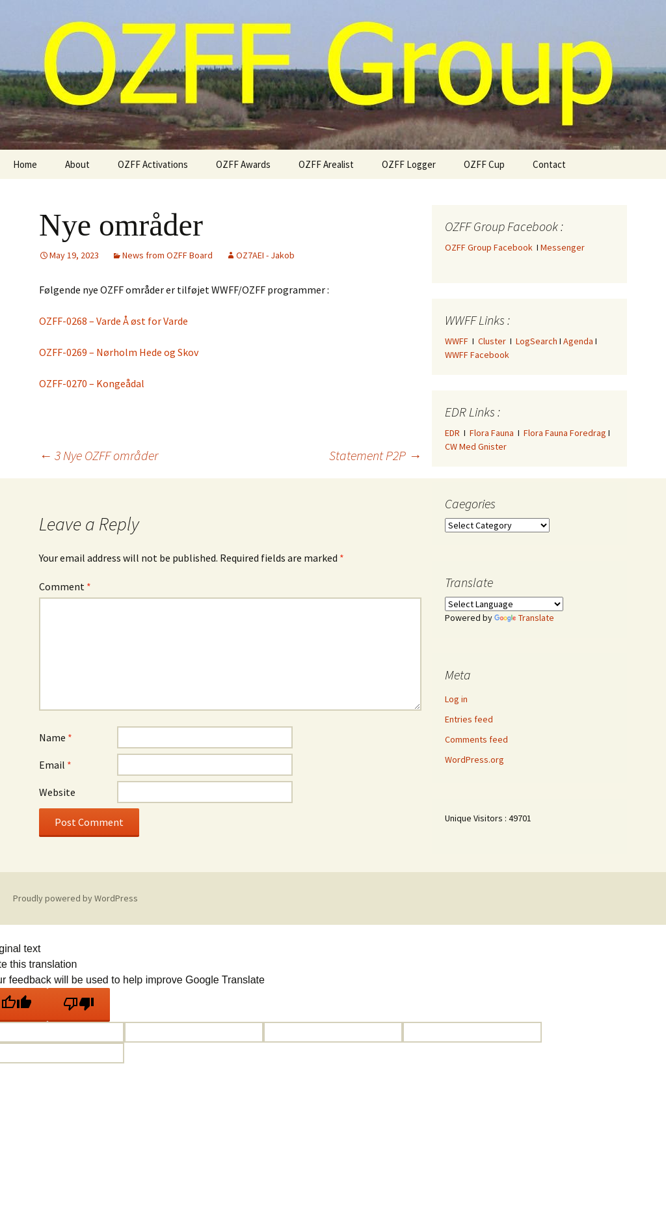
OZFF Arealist (326, 164)
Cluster (492, 341)
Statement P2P (375, 455)
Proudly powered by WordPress (75, 898)
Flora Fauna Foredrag (565, 433)
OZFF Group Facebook (491, 247)
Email (55, 764)
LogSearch (536, 341)
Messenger (562, 247)
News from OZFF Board (167, 255)
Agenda (578, 341)
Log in (456, 699)
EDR (452, 433)
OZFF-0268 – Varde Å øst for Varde (113, 320)
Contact (549, 164)
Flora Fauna (492, 433)
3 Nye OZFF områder (98, 455)
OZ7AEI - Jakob (265, 255)
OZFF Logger (409, 164)
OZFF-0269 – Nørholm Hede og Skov (118, 352)
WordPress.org (474, 759)
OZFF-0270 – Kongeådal (91, 383)
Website (57, 792)
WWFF (456, 341)
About (77, 164)
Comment (65, 586)
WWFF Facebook (477, 355)
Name (55, 737)
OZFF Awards (243, 164)
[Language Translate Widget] (504, 604)
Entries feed (469, 719)
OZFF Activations (153, 164)
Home (25, 164)
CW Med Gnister (476, 446)
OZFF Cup (484, 164)
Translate (524, 617)
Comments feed (476, 739)
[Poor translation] (78, 1005)
